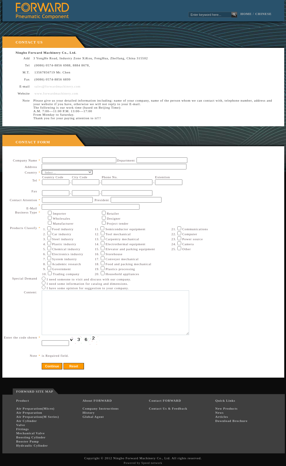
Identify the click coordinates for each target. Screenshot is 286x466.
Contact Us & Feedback (168, 408)
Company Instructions (101, 408)
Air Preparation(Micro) (35, 408)
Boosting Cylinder (31, 437)
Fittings (22, 429)
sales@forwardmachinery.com (57, 86)
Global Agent (93, 416)
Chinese (263, 14)
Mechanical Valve (30, 433)
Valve (20, 425)
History (89, 412)
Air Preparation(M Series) (37, 416)
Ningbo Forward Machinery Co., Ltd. (142, 458)
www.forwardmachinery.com (56, 93)
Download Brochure (231, 421)
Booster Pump (27, 441)
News (219, 412)
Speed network (151, 463)
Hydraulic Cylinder (32, 445)
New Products (226, 408)
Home (246, 14)
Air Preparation (29, 412)
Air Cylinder (26, 421)
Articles (221, 416)
